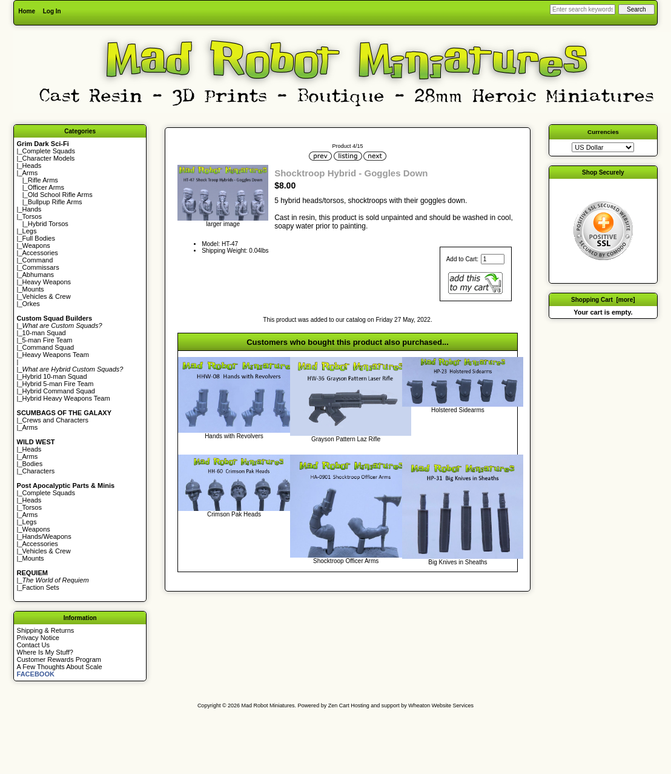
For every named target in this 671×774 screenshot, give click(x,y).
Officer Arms (46, 187)
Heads (32, 165)
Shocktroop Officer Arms (345, 561)
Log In (52, 11)
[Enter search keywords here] (582, 9)
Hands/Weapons (46, 536)
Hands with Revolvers (234, 436)
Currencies (603, 131)
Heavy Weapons (46, 281)
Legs (29, 231)
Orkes (31, 303)
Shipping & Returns (45, 630)
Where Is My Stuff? (45, 652)
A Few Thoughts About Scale (59, 666)
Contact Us (33, 645)
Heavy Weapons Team (55, 354)
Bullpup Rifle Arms (55, 201)
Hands (32, 209)
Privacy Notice (38, 637)
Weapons (36, 245)
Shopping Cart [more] (603, 299)
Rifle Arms (43, 180)
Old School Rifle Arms (60, 194)
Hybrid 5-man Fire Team (58, 383)
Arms (30, 427)
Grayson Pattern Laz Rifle (346, 439)
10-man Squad (44, 332)
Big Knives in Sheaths (457, 562)
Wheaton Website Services (441, 705)
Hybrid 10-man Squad (54, 376)
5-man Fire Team (47, 340)
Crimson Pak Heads (234, 514)
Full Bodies (38, 238)
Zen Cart (338, 705)
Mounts (33, 289)
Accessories (40, 252)
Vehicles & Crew (46, 296)
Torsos (32, 216)
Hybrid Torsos (48, 223)
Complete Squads (48, 151)
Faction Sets (40, 587)
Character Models (48, 158)
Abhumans (38, 274)
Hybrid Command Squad (58, 391)
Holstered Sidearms (457, 410)
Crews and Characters (55, 420)
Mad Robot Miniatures (268, 705)
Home (26, 11)
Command (37, 260)
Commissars (40, 267)
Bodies (32, 463)
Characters (38, 471)
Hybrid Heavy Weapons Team (66, 398)
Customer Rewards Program (59, 659)
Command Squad (48, 347)
